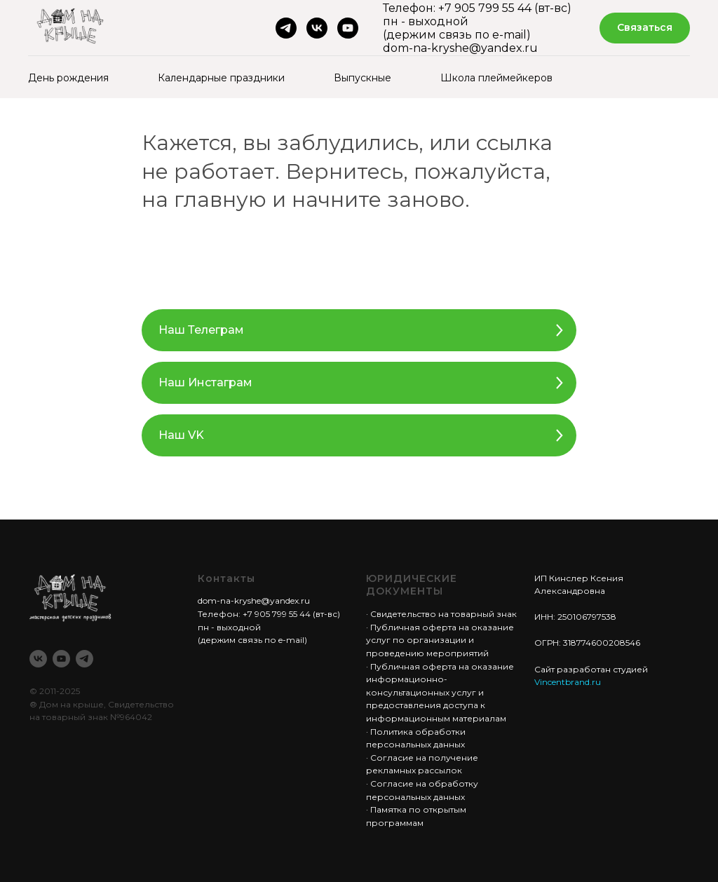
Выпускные (362, 78)
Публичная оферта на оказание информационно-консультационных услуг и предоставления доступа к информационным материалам (440, 692)
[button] (645, 28)
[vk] (316, 28)
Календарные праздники (221, 78)
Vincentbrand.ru (567, 682)
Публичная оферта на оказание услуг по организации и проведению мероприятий (440, 640)
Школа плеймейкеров (496, 78)
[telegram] (286, 28)
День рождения (68, 78)
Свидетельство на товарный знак (443, 614)
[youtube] (347, 28)
